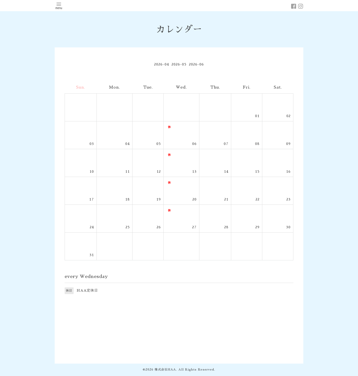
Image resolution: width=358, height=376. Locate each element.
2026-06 (196, 64)
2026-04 (161, 64)
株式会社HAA (165, 369)
